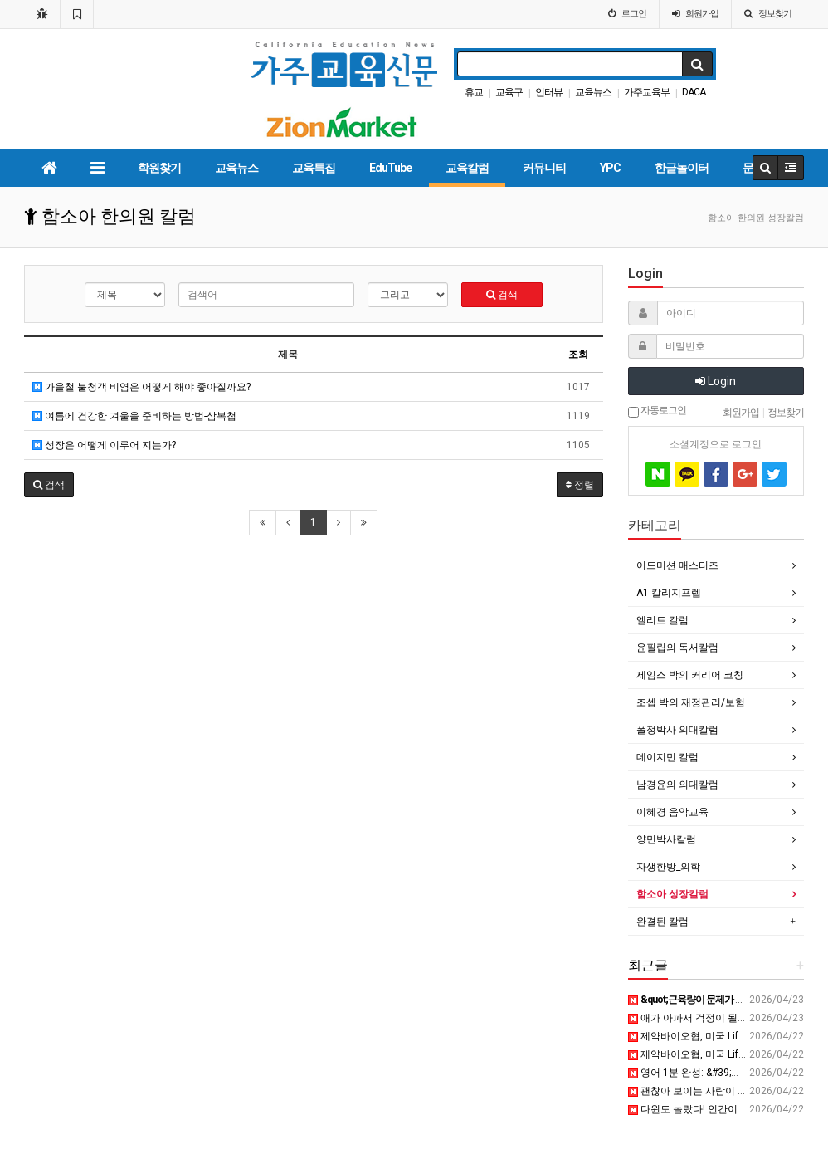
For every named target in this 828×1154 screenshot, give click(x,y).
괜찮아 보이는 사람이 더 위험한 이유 (715, 1091)
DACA (693, 92)
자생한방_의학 (668, 867)
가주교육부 (647, 92)
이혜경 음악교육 (672, 812)
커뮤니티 (544, 167)
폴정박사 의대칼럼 (677, 730)
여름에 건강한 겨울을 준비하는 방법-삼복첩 (134, 416)
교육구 (509, 92)
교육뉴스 (593, 92)
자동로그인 (657, 411)
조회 (578, 354)
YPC (610, 167)
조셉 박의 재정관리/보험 (690, 702)
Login (715, 381)
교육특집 (313, 167)
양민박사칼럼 (666, 839)
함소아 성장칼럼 (672, 894)
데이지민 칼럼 (667, 757)
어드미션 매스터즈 (677, 565)
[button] (49, 484)
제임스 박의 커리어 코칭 (689, 675)
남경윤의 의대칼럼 (677, 784)
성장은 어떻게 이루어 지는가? (104, 445)
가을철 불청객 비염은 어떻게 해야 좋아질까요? (141, 387)
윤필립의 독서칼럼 (677, 647)
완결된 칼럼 (662, 921)
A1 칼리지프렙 (668, 593)
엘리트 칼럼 (662, 620)
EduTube (390, 167)
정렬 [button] (580, 485)
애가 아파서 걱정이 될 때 (689, 1018)
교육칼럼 (467, 167)
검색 (502, 295)
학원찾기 (159, 167)
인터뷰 (549, 92)
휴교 (474, 92)
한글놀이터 (682, 167)
